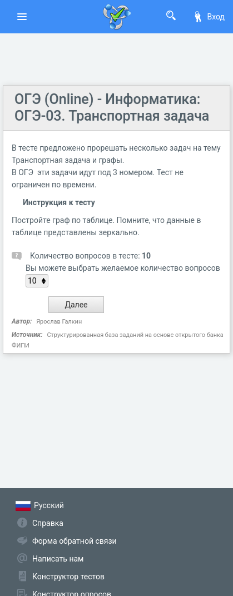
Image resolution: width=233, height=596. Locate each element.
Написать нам (57, 558)
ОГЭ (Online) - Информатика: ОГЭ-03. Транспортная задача (111, 107)
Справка (47, 523)
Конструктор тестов (68, 576)
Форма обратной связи (74, 541)
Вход (208, 16)
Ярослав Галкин (59, 321)
